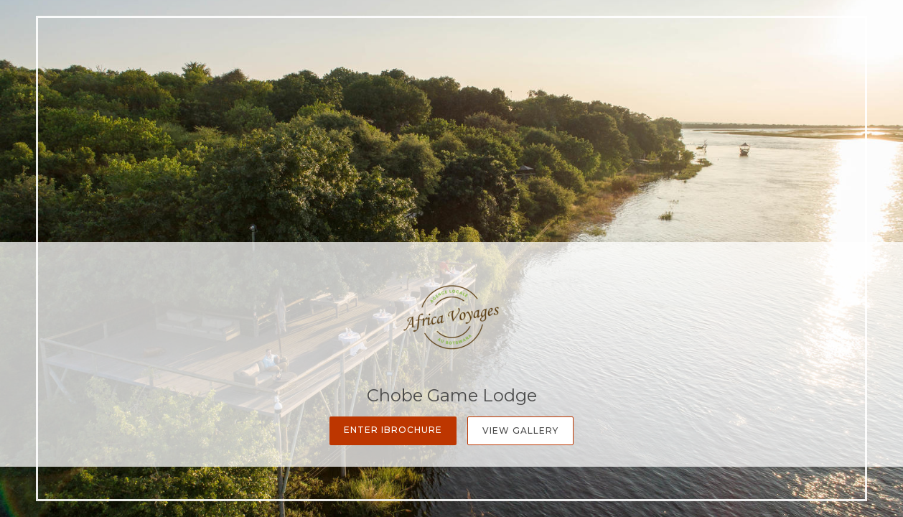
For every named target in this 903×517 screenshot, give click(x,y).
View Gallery (520, 430)
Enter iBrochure (393, 429)
